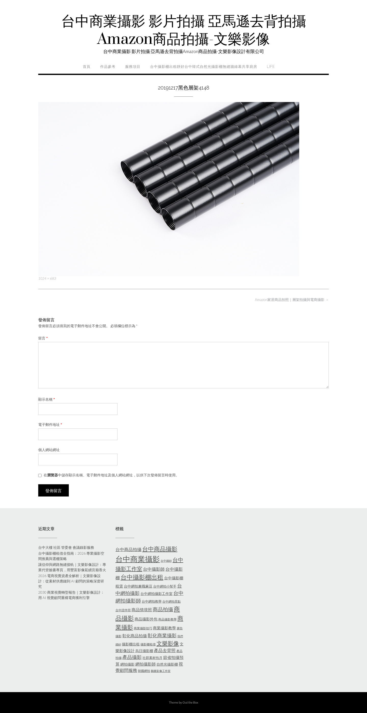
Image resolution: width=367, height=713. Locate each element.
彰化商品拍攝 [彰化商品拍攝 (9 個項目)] (134, 635)
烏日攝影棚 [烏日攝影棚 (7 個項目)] (144, 650)
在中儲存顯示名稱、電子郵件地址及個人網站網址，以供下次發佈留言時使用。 (111, 475)
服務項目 (132, 67)
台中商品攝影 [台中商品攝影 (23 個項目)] (159, 548)
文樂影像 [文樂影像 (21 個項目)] (167, 643)
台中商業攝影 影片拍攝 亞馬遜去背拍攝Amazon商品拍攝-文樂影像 (183, 30)
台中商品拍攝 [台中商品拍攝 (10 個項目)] (128, 549)
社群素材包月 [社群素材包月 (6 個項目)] (152, 658)
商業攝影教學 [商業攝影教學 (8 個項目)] (164, 628)
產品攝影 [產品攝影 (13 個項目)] (132, 657)
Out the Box (190, 702)
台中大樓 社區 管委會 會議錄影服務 (66, 547)
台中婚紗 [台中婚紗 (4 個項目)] (166, 560)
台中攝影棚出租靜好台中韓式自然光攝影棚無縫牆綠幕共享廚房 (203, 67)
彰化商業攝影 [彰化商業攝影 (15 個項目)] (162, 635)
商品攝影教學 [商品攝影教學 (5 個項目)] (167, 619)
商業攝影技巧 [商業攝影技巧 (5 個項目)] (143, 628)
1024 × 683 (47, 278)
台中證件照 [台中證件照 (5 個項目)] (123, 610)
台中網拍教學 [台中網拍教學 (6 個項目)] (152, 601)
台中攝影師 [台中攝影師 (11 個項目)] (154, 569)
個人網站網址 (49, 450)
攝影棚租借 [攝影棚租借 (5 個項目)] (148, 644)
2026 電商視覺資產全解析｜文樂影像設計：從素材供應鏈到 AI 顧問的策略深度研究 (71, 581)
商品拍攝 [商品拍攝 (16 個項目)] (163, 609)
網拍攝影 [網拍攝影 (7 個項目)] (127, 664)
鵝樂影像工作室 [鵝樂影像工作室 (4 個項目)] (161, 670)
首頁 (86, 67)
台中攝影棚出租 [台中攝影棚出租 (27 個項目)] (142, 577)
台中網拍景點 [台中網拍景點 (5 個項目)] (171, 601)
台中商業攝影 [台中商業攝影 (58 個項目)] (137, 558)
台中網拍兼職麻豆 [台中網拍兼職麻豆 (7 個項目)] (138, 586)
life (271, 67)
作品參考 (107, 67)
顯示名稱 (46, 399)
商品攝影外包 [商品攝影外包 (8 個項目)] (146, 619)
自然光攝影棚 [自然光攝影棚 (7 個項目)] (167, 664)
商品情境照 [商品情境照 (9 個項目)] (142, 609)
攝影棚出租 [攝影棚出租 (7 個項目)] (131, 644)
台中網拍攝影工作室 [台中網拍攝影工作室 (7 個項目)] (156, 593)
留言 (43, 338)
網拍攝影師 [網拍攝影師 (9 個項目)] (145, 663)
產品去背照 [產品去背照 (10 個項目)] (165, 650)
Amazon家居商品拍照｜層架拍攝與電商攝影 (292, 299)
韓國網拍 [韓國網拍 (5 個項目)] (144, 671)
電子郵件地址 (50, 424)
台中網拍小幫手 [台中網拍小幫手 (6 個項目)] (164, 586)
